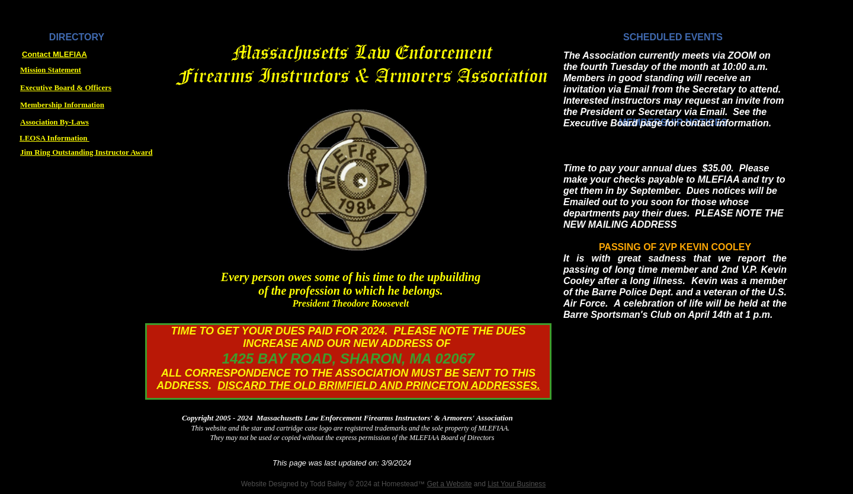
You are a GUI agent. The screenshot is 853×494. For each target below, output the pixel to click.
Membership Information (62, 104)
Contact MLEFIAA (54, 54)
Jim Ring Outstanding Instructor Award (86, 152)
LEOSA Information (54, 137)
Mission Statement (50, 69)
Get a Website (449, 484)
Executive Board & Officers (65, 87)
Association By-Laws (54, 121)
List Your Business (517, 484)
